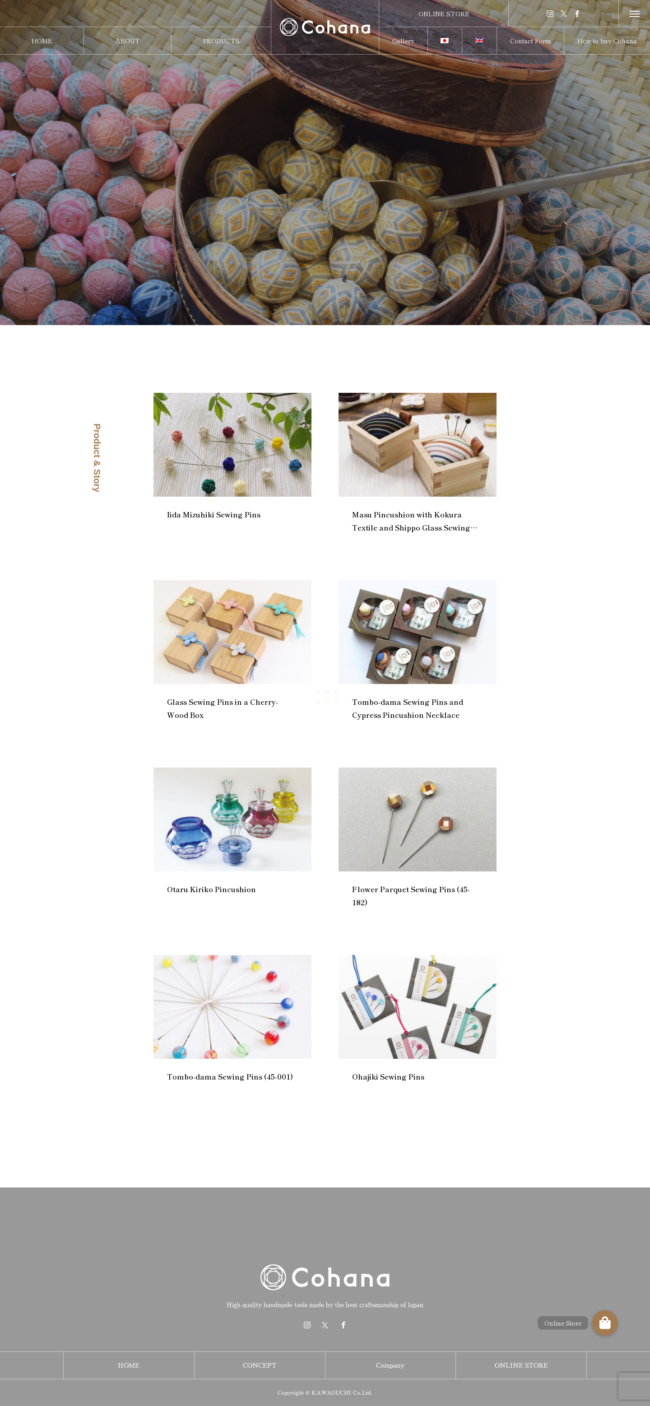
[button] (605, 1323)
